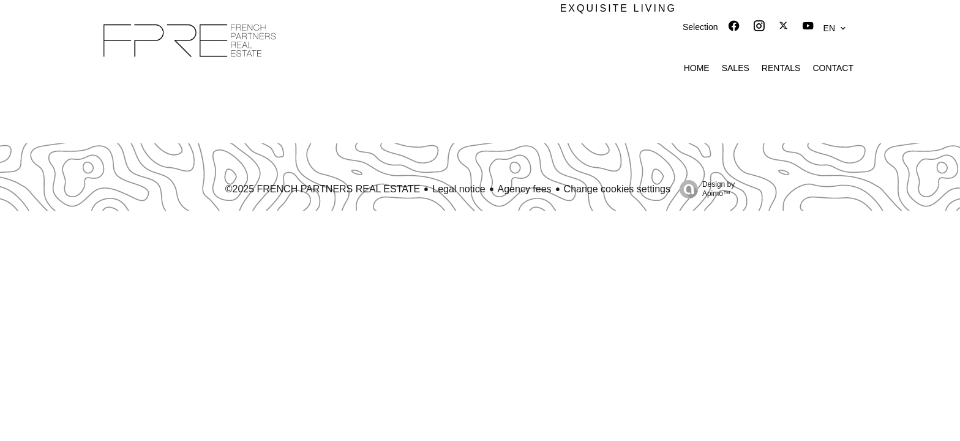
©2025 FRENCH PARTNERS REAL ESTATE (323, 189)
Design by (704, 189)
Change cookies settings (617, 189)
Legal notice (458, 189)
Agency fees (525, 189)
